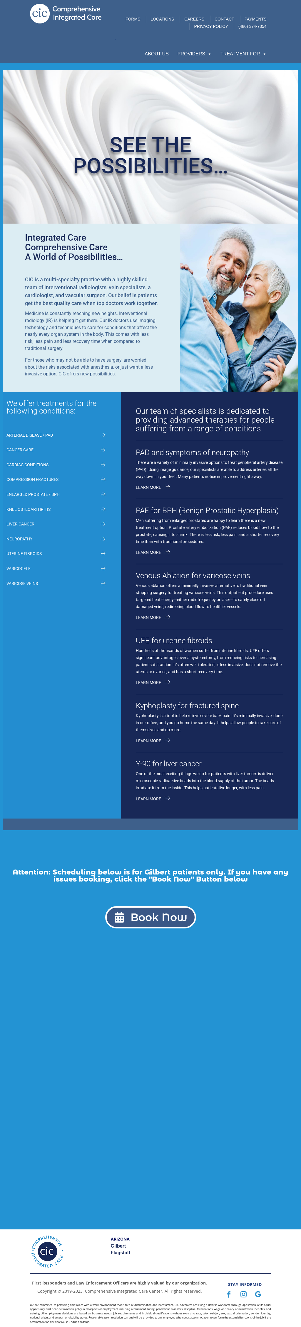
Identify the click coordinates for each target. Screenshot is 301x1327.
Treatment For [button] (243, 54)
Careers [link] (194, 19)
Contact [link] (224, 19)
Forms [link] (133, 19)
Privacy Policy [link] (211, 26)
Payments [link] (256, 19)
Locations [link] (162, 19)
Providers (195, 54)
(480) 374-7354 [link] (252, 26)
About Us (157, 53)
